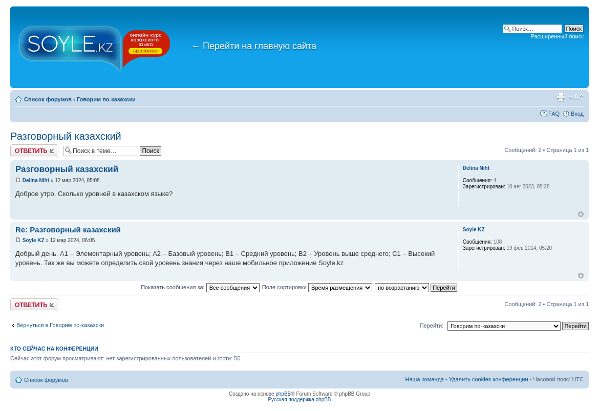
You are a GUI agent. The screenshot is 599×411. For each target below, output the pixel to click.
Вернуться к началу (581, 214)
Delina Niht (36, 180)
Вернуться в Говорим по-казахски (60, 325)
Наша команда (424, 379)
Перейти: (432, 325)
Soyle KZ (34, 240)
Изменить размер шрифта (576, 97)
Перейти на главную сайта (253, 46)
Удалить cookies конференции (488, 379)
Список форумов (48, 99)
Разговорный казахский (65, 136)
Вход (577, 114)
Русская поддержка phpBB (299, 399)
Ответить (34, 150)
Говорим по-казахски (106, 99)
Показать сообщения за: (200, 287)
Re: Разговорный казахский (68, 229)
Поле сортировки (317, 287)
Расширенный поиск (557, 36)
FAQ (554, 114)
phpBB (283, 394)
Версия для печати (560, 97)
